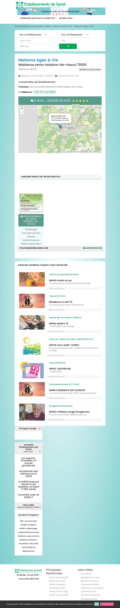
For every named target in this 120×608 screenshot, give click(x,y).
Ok (97, 604)
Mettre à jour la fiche (90, 69)
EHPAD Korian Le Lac (60, 280)
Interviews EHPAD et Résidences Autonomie (92, 586)
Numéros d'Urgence (28, 514)
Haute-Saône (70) (63, 26)
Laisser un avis (92, 248)
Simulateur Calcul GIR (28, 543)
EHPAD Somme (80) (58, 591)
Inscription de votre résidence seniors (90, 579)
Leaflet (63, 152)
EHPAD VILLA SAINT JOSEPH (64, 345)
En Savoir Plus (107, 604)
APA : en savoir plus (28, 521)
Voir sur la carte (56, 288)
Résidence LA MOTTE (60, 301)
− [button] (22, 112)
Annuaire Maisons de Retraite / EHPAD (33, 26)
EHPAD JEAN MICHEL (60, 368)
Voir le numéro (45, 92)
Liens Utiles (66, 18)
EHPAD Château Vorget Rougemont (69, 411)
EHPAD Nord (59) (57, 581)
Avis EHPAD (86, 574)
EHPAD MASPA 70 (58, 323)
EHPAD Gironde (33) (58, 577)
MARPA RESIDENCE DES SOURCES (67, 390)
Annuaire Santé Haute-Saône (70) (38, 18)
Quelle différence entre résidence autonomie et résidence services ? (28, 536)
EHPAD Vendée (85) (58, 595)
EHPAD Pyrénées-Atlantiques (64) (57, 586)
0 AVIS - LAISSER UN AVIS (60, 101)
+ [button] (22, 109)
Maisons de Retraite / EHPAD (37, 75)
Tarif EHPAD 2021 (88, 591)
